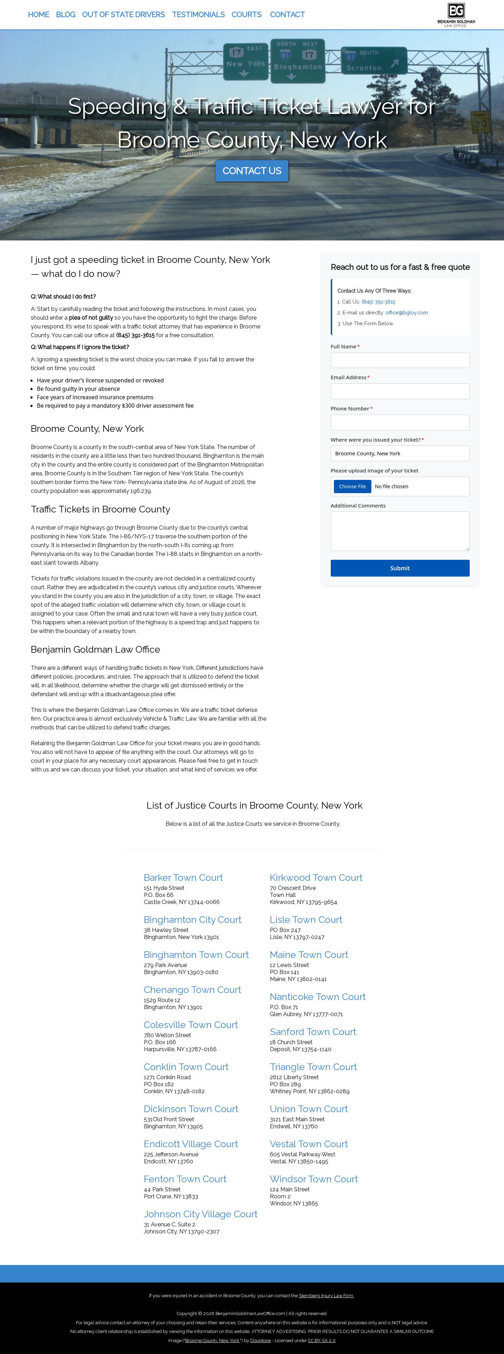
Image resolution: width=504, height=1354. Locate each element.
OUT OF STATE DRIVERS (123, 14)
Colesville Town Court (191, 1024)
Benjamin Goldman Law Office (114, 710)
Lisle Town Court (306, 919)
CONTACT (287, 14)
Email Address (350, 377)
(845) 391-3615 (135, 335)
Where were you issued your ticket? (377, 439)
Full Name (345, 346)
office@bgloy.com (407, 312)
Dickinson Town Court (191, 1108)
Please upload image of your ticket (375, 470)
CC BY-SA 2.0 (322, 1340)
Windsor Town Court (314, 1178)
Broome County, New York (212, 1340)
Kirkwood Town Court (316, 877)
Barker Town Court (183, 877)
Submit (400, 568)
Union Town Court (309, 1108)
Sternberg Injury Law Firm (326, 1295)
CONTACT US (252, 170)
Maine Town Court (309, 954)
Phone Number (352, 408)
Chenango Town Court (192, 989)
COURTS (246, 14)
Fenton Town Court (185, 1178)
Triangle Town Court (313, 1066)
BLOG (65, 14)
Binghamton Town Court (196, 954)
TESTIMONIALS (198, 14)
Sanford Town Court (313, 1031)
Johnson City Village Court (201, 1214)
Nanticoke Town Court (318, 996)
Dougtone (260, 1340)
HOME (38, 14)
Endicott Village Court (191, 1143)
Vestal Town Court (309, 1143)
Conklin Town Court (186, 1066)
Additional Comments (358, 505)
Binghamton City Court (192, 919)
